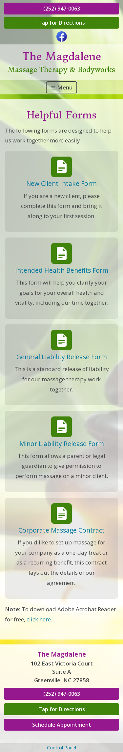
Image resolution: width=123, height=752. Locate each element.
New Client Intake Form (61, 183)
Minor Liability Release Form (61, 443)
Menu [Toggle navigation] (61, 87)
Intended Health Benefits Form (61, 270)
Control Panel (61, 747)
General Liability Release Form (61, 356)
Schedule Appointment (61, 724)
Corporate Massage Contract (61, 530)
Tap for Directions (61, 22)
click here (39, 619)
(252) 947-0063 (61, 8)
